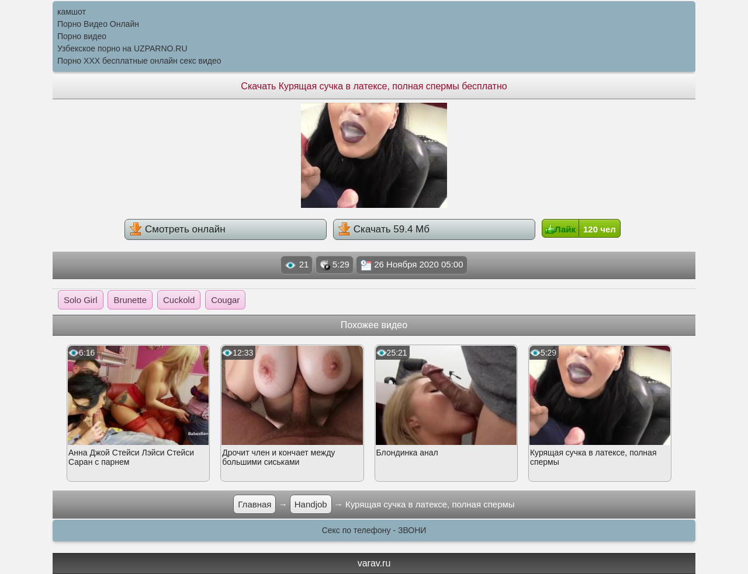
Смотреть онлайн (177, 228)
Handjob (311, 504)
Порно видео (81, 36)
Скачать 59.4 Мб (384, 228)
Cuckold (179, 300)
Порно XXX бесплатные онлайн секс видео (139, 60)
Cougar (225, 300)
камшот (71, 11)
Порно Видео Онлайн (98, 24)
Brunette (130, 300)
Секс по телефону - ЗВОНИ (374, 530)
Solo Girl (81, 300)
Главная (254, 504)
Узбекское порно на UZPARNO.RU (122, 48)
